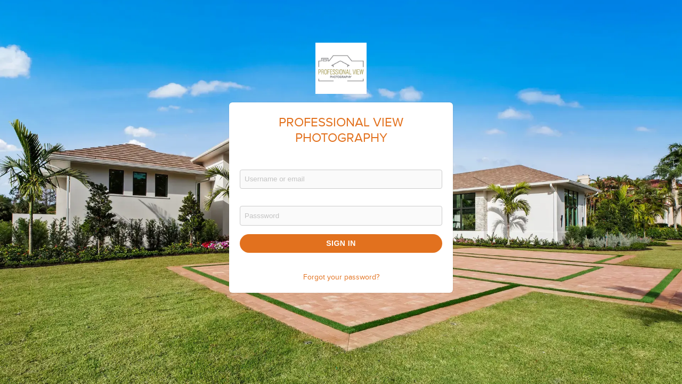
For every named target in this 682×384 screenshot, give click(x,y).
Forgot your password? (341, 277)
